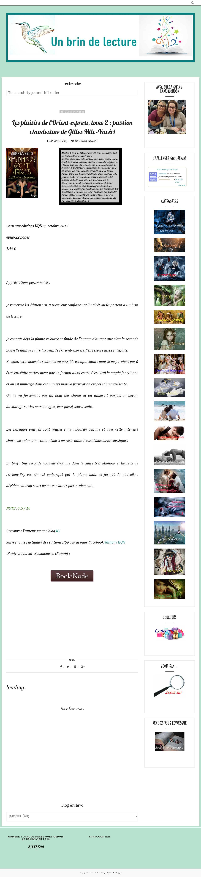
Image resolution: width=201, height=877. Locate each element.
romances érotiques (72, 112)
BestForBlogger (115, 873)
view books (181, 185)
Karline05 (162, 174)
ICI (58, 531)
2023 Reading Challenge (167, 169)
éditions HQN (114, 542)
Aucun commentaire (84, 141)
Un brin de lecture (93, 873)
